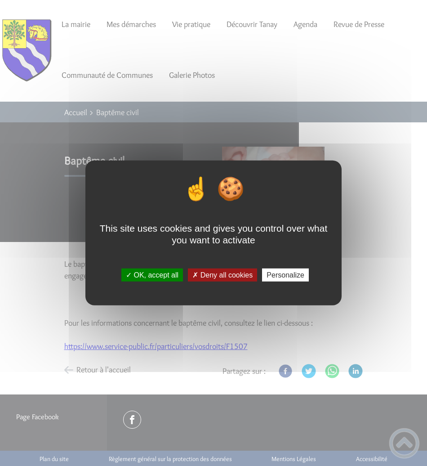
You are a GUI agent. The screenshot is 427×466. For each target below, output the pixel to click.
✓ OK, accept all (152, 275)
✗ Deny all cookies (222, 275)
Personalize (285, 275)
